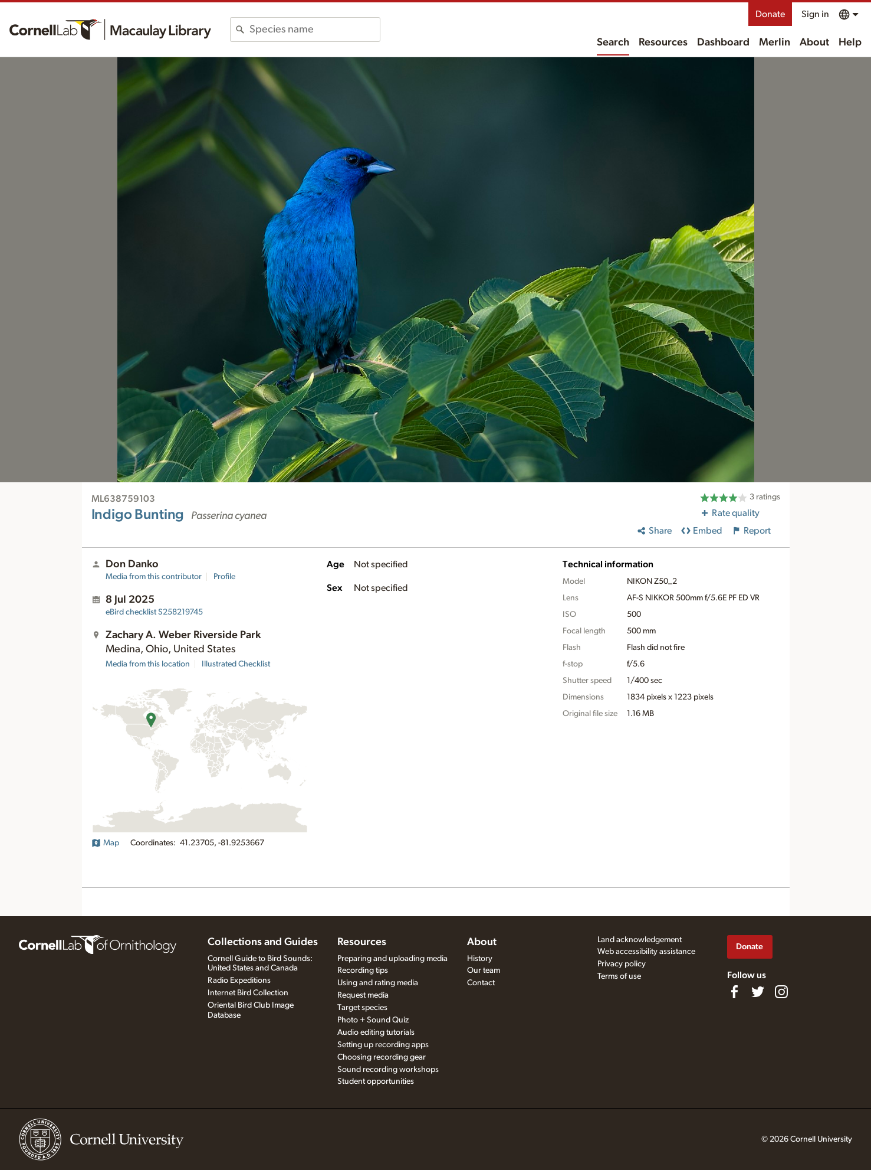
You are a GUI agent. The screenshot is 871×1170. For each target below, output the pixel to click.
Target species (362, 1008)
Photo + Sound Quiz (373, 1020)
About (814, 42)
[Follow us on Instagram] (781, 992)
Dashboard (723, 42)
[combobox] (314, 29)
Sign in (815, 14)
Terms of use (619, 976)
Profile (224, 577)
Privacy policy (621, 964)
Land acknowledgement (639, 940)
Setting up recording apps (383, 1045)
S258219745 (154, 612)
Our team (483, 970)
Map (105, 843)
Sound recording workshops (388, 1070)
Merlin (774, 42)
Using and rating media (377, 983)
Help (850, 42)
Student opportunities (375, 1081)
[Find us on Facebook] (734, 992)
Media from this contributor (154, 577)
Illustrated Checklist (236, 664)
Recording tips (362, 970)
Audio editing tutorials (376, 1032)
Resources (663, 42)
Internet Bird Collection (248, 993)
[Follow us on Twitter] (758, 992)
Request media (363, 995)
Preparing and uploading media (392, 959)
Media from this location (148, 664)
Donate (770, 14)
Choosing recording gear (381, 1057)
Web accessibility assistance (646, 951)
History (479, 959)
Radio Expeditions (239, 980)
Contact (481, 983)
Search (613, 42)
